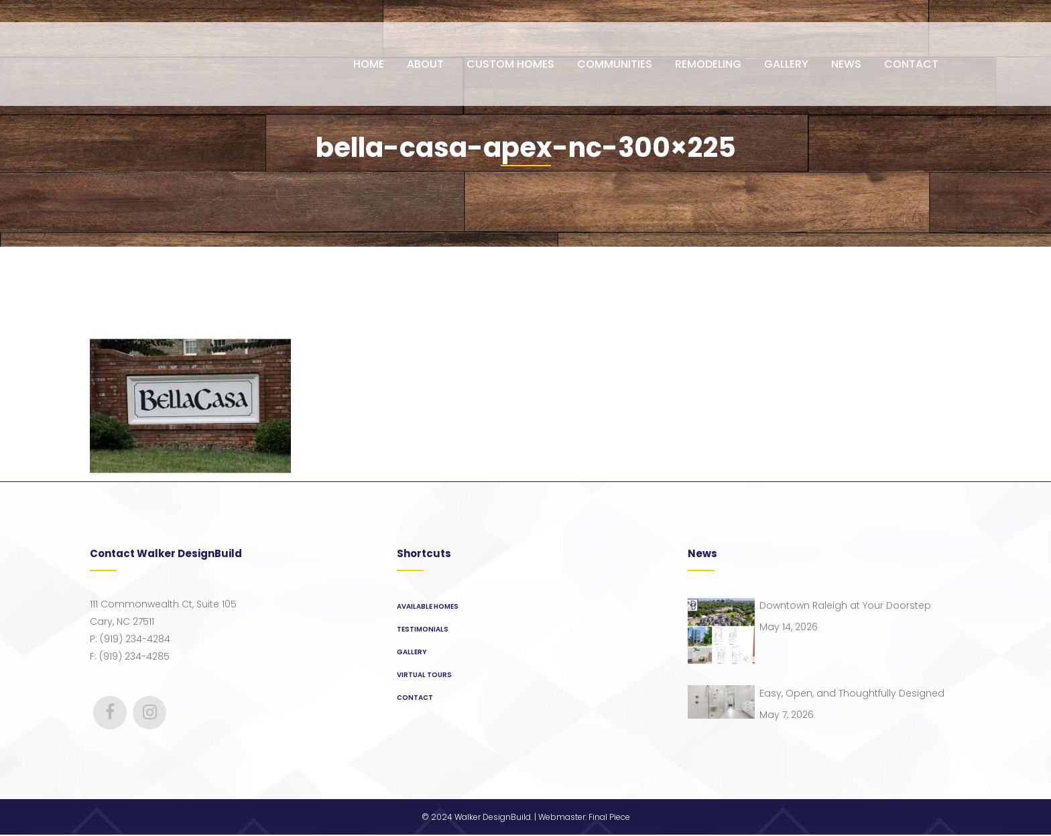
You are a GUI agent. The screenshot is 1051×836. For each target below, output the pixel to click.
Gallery (412, 652)
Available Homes (427, 606)
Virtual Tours (424, 675)
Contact (415, 698)
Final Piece (609, 818)
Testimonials (422, 629)
